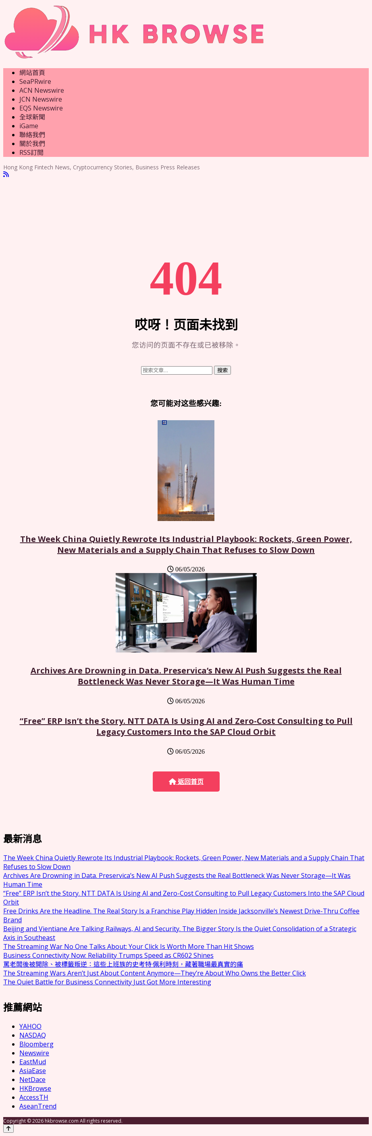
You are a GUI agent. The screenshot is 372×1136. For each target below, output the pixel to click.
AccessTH (33, 1097)
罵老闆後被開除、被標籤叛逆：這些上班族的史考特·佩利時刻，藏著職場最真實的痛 (123, 964)
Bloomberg (36, 1044)
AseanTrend (37, 1106)
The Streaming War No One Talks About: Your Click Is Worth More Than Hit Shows (128, 946)
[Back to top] (8, 1128)
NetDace (32, 1079)
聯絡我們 (32, 134)
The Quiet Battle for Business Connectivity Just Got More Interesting (107, 982)
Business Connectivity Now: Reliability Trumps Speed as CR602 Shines (108, 955)
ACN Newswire (41, 90)
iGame (28, 125)
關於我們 (32, 143)
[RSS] (6, 174)
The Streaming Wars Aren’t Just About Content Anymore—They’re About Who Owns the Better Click (154, 973)
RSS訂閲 (31, 152)
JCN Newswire (40, 99)
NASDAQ (32, 1035)
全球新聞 (32, 117)
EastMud (32, 1061)
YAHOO (30, 1026)
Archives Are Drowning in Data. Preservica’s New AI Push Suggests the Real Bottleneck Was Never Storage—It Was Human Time (186, 676)
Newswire (34, 1052)
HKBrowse (35, 1088)
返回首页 (186, 781)
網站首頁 (32, 72)
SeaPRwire (35, 81)
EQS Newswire (41, 108)
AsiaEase (32, 1070)
